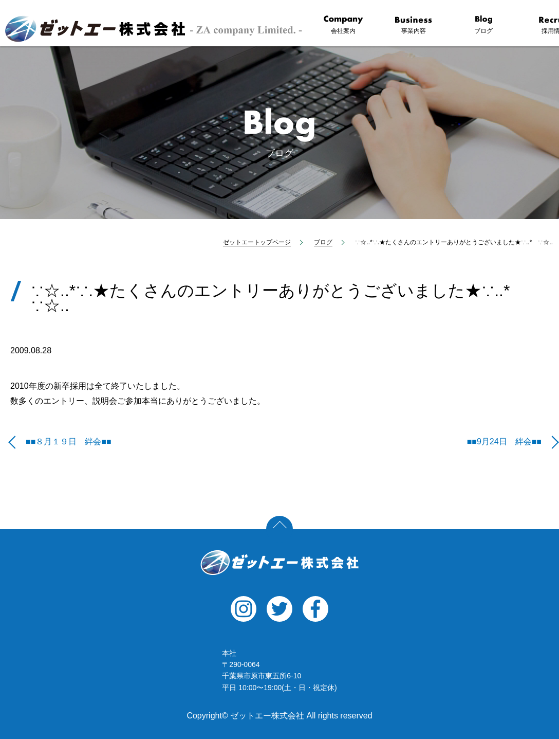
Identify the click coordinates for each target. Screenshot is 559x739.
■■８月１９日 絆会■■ (68, 441)
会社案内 (343, 24)
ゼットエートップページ (257, 242)
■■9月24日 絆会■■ (504, 441)
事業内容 (414, 24)
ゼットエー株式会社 (279, 562)
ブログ (483, 24)
